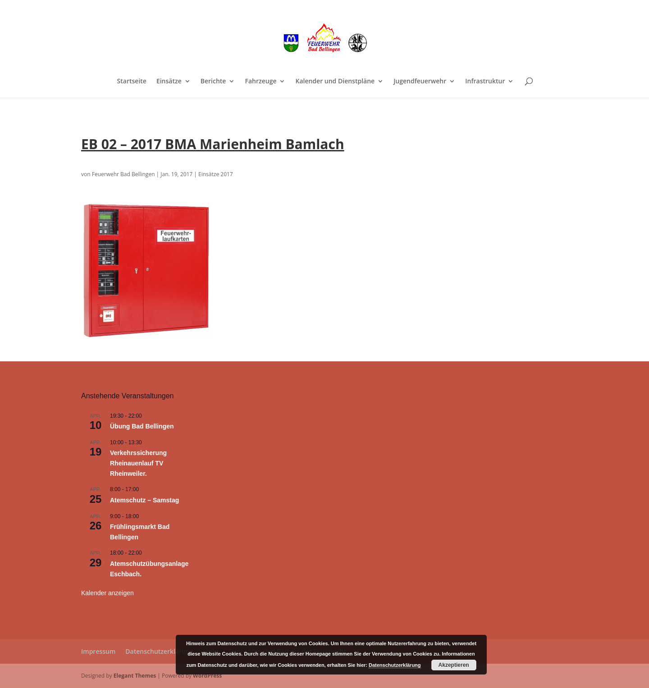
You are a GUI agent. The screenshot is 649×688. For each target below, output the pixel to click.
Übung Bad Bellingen (142, 426)
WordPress (207, 675)
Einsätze (169, 81)
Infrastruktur (485, 81)
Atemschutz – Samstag (144, 500)
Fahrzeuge (260, 81)
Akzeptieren (454, 665)
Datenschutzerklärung (159, 651)
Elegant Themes (135, 675)
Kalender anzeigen (107, 593)
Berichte (213, 81)
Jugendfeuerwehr (419, 81)
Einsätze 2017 (215, 174)
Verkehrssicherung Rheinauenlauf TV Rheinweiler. (138, 463)
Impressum (98, 651)
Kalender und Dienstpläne (335, 81)
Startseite (131, 81)
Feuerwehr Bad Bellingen (123, 174)
